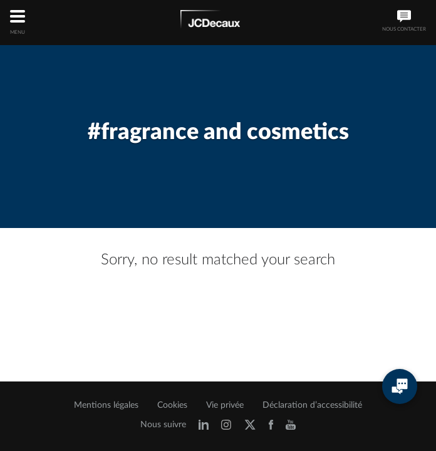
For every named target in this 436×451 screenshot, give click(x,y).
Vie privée (225, 405)
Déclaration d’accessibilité (312, 405)
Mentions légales (106, 405)
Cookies (172, 405)
